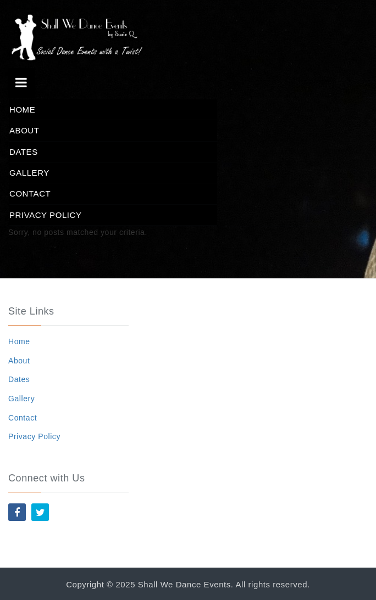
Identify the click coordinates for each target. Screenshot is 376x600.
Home (22, 109)
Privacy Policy (45, 215)
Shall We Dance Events (184, 584)
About (24, 130)
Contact (30, 193)
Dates (23, 151)
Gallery (29, 172)
